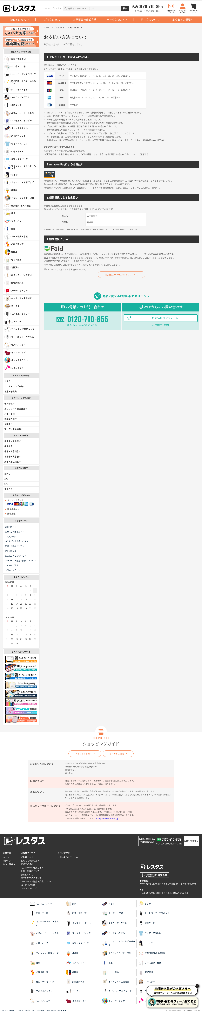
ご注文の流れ (52, 19)
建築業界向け (10, 419)
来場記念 (8, 446)
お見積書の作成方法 (84, 19)
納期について (10, 551)
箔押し (7, 474)
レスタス (47, 27)
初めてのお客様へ (83, 754)
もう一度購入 (9, 864)
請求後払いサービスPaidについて (120, 275)
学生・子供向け (11, 392)
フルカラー (9, 489)
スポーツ (9, 414)
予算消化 (9, 404)
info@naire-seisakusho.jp (107, 818)
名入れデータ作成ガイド (15, 541)
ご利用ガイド (10, 527)
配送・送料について (13, 546)
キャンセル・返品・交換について (19, 561)
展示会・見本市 (12, 441)
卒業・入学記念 (12, 451)
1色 (6, 479)
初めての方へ (18, 19)
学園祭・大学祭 (12, 457)
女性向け (8, 381)
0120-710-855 (150, 6)
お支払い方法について (14, 556)
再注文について (150, 19)
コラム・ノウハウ (12, 570)
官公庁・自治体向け (13, 429)
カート (6, 857)
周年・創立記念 (12, 462)
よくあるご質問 (181, 19)
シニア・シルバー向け (14, 386)
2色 (6, 484)
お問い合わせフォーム (165, 318)
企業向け (8, 424)
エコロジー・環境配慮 (15, 409)
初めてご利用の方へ (13, 532)
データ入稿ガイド (117, 19)
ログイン (7, 861)
